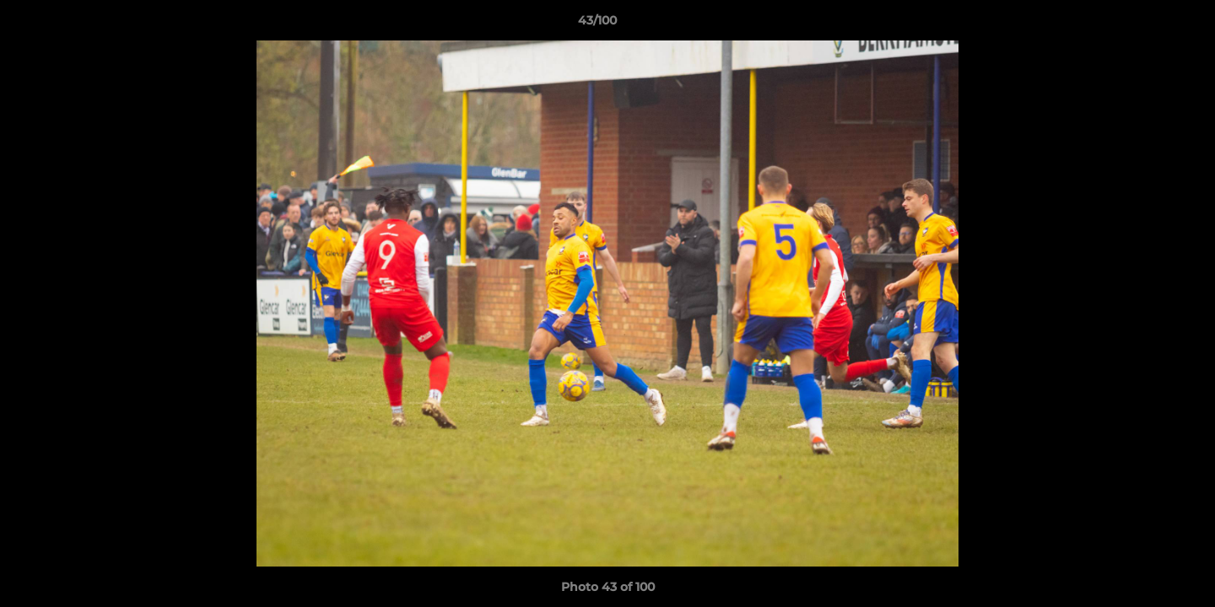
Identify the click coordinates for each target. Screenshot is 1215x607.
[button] (1144, 24)
